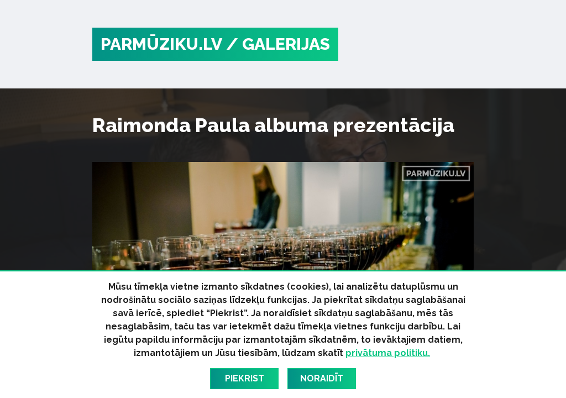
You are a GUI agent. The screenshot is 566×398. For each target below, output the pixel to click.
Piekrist (244, 378)
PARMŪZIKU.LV (161, 44)
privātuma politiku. (387, 353)
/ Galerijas (278, 44)
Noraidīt (321, 378)
